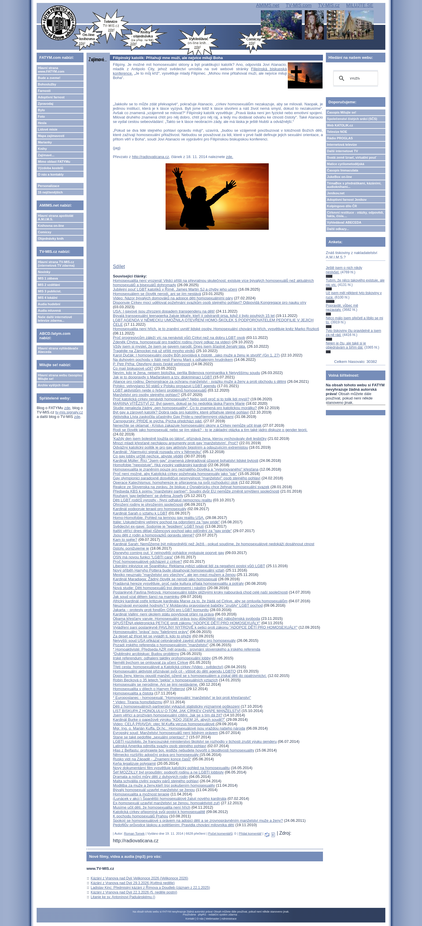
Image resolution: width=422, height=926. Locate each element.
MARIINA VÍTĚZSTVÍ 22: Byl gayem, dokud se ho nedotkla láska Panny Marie (179, 403)
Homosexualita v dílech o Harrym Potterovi (149, 689)
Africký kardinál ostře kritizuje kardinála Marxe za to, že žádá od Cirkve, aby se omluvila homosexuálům (200, 601)
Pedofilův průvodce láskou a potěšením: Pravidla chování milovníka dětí (173, 825)
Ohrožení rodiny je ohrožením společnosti (148, 504)
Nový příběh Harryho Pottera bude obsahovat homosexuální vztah (168, 570)
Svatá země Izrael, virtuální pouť (352, 157)
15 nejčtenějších (50, 192)
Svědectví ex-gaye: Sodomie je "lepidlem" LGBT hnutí (158, 526)
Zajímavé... (46, 155)
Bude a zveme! (49, 78)
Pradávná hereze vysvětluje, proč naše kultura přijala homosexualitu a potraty (178, 583)
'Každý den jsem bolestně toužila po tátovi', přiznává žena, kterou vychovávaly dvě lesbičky (190, 438)
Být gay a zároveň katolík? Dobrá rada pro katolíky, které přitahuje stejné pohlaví (181, 412)
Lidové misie (47, 129)
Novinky (44, 272)
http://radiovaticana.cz (150, 157)
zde (67, 408)
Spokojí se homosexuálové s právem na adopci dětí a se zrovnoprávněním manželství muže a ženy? (198, 820)
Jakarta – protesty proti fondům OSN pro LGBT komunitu (161, 610)
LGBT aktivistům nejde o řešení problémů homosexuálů (160, 390)
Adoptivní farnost (51, 97)
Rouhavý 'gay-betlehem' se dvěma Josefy (148, 495)
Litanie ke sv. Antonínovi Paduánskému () (123, 897)
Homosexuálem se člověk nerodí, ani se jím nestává (157, 293)
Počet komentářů (220, 833)
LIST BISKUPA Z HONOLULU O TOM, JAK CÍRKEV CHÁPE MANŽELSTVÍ (176, 711)
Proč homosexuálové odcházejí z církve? (147, 561)
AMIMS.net (267, 5)
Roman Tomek (134, 833)
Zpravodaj (45, 103)
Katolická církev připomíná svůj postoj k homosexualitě (159, 812)
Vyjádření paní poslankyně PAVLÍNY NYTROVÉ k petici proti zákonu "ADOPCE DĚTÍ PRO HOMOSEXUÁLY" (205, 627)
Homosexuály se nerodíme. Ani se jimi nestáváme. (155, 684)
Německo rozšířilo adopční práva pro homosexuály (156, 754)
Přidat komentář (250, 833)
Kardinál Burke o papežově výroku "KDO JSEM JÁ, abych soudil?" (169, 719)
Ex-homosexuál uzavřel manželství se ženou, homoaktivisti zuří (166, 803)
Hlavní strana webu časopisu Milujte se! (60, 376)
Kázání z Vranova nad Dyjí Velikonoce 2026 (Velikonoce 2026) (139, 878)
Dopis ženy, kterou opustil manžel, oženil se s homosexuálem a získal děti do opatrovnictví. (190, 675)
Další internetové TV (342, 151)
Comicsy (44, 232)
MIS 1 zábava (48, 278)
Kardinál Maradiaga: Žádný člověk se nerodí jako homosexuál (165, 579)
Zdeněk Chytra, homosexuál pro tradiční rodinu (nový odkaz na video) (172, 342)
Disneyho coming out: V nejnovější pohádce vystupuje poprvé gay (168, 553)
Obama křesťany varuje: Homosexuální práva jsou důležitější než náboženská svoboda (186, 618)
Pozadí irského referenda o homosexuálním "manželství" (160, 645)
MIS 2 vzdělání (49, 285)
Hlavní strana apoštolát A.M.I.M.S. (55, 217)
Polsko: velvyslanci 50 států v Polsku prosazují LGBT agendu (164, 386)
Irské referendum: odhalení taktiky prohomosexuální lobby (162, 658)
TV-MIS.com (299, 5)
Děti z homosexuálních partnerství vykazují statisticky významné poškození (176, 706)
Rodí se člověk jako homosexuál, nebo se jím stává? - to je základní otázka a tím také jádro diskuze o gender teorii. (210, 430)
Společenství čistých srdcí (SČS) (352, 119)
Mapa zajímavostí (51, 136)
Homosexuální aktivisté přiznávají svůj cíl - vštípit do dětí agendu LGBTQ (174, 671)
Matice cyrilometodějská (345, 164)
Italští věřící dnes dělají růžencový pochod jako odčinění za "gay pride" (172, 531)
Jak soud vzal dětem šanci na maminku (146, 596)
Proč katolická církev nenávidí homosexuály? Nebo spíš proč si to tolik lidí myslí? (181, 399)
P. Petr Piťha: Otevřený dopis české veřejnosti (151, 364)
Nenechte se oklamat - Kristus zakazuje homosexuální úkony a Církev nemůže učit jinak (187, 425)
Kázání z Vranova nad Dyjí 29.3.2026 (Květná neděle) (133, 883)
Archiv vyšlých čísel (53, 385)
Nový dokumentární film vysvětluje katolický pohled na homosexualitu (171, 768)
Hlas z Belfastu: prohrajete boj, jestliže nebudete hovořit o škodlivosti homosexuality (183, 750)
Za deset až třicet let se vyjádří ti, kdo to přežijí (152, 636)
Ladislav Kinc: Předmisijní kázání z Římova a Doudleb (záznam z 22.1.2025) (150, 888)
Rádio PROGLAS (340, 138)
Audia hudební (49, 304)
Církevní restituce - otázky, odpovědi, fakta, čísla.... (355, 214)
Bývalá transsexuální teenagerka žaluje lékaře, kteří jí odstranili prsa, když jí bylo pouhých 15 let (194, 315)
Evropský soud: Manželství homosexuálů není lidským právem (165, 732)
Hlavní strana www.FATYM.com (51, 69)
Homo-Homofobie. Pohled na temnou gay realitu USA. (158, 517)
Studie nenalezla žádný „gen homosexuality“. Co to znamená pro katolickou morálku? (185, 408)
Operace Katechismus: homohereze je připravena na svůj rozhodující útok (175, 482)
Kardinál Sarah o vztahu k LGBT (140, 513)
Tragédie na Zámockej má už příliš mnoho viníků (154, 351)
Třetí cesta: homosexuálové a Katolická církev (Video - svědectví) (168, 667)
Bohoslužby (47, 84)
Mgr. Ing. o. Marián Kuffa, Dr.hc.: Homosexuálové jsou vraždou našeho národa (179, 728)
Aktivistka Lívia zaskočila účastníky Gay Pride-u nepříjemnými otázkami (173, 416)
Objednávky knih (51, 238)
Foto (41, 116)
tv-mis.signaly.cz (69, 412)
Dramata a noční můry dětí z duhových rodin (150, 776)
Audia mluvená (49, 310)
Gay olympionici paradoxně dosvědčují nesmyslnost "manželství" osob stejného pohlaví (187, 478)
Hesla (42, 123)
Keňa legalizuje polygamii (134, 763)
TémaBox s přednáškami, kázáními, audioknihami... (354, 184)
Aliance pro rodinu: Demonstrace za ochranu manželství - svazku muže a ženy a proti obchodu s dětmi (199, 381)
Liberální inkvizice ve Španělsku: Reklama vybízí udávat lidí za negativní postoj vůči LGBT (189, 566)
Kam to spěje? (125, 539)
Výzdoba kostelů (50, 168)
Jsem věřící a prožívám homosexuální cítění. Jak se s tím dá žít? (167, 715)
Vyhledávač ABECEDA (344, 222)
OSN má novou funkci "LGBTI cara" (143, 557)
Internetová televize (342, 144)
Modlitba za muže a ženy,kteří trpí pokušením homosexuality (164, 785)
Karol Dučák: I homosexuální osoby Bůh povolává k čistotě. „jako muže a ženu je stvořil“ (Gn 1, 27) (196, 355)
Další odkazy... (338, 229)
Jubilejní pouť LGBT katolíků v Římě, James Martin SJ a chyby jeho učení (175, 289)
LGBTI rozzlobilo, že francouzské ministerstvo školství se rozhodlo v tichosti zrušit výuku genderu (195, 741)
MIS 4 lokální (47, 297)
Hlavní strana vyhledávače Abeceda (58, 350)
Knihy (42, 148)
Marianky (45, 142)
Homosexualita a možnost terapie (141, 794)
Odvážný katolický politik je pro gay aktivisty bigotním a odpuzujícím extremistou (180, 447)
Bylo (41, 110)
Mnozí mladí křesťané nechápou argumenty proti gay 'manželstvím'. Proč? (175, 443)
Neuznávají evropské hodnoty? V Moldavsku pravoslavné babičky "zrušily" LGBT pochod (188, 605)
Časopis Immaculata (342, 170)
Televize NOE (337, 131)
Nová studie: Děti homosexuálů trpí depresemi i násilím (159, 588)
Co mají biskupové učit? (133, 368)
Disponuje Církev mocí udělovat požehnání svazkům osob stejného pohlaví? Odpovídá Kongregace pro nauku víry (209, 302)
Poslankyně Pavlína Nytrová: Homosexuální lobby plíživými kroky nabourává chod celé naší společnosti (200, 592)
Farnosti (44, 90)
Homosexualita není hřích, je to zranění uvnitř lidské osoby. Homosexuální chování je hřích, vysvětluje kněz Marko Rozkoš (216, 329)
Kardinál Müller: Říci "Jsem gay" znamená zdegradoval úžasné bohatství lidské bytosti (185, 460)
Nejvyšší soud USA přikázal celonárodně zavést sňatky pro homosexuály (174, 640)
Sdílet (119, 266)
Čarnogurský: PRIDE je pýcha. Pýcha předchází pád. (158, 421)
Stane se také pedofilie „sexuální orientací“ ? (150, 737)
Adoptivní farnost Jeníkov (347, 199)
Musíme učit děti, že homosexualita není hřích (151, 807)
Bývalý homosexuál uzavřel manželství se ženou (154, 790)
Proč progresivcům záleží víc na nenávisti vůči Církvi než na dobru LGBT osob (179, 337)
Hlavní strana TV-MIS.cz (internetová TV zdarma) (56, 263)
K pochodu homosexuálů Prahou (140, 816)
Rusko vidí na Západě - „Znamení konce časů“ (152, 759)
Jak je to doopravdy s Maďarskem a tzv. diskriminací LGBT (163, 377)
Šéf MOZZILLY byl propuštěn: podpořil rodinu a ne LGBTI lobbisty (168, 772)
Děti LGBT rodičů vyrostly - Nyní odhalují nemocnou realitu (162, 500)
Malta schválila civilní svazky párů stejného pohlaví (156, 781)
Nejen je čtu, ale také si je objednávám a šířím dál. (346, 345)
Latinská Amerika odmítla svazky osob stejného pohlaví (159, 746)
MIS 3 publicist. (49, 291)
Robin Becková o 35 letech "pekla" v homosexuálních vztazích (165, 680)
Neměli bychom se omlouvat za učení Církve (150, 662)
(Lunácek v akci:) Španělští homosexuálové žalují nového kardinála (169, 798)
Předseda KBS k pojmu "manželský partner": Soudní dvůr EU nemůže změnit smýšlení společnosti (196, 491)
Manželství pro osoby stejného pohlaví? (146, 394)
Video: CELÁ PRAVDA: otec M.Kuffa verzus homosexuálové (164, 724)
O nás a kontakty (51, 174)
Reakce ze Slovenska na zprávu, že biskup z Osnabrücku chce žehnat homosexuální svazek (191, 487)
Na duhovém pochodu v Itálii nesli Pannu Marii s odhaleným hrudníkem (173, 359)
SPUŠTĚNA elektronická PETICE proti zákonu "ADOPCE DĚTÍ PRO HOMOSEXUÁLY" (186, 623)
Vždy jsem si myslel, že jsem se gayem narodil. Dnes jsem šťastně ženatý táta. (179, 346)
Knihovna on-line (51, 225)
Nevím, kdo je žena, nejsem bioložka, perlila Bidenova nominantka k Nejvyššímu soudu (186, 373)
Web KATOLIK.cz (340, 125)
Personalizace (48, 186)
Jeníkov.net (336, 193)
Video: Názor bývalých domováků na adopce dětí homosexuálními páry (173, 298)
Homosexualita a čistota (133, 693)
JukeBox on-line (339, 177)
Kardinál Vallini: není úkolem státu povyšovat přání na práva (163, 614)
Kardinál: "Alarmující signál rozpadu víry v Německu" (157, 452)
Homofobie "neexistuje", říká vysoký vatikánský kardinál (160, 465)
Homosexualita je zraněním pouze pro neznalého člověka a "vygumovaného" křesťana (185, 469)
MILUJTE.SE (359, 5)
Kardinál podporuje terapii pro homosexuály (149, 509)
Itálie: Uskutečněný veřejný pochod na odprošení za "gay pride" (166, 522)
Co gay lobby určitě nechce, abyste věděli (148, 456)
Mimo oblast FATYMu (54, 161)
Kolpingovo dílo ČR (342, 206)
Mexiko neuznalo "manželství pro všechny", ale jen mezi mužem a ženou (174, 574)
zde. (229, 157)
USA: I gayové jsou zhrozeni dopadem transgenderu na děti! (164, 311)
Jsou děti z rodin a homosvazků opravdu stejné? (153, 535)
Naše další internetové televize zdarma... (55, 318)
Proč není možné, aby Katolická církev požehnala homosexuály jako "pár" (175, 473)
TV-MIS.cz (329, 5)
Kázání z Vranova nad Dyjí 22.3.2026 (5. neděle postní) (134, 892)
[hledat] (355, 78)
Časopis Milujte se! (341, 112)
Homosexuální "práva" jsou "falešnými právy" (151, 632)
